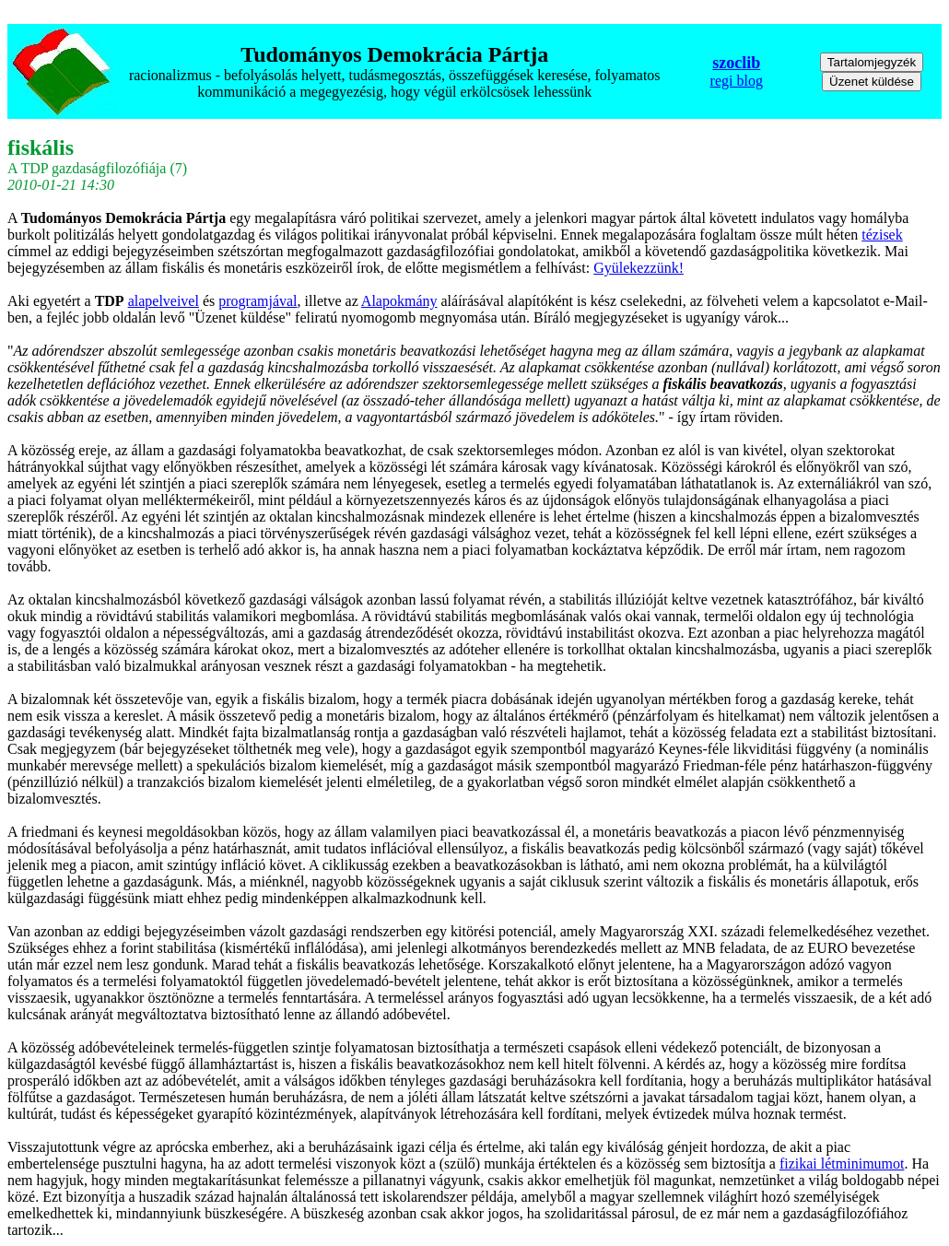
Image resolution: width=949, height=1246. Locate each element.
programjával (257, 301)
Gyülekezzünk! (638, 268)
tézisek (881, 234)
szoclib (736, 62)
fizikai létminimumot (842, 1163)
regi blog (736, 80)
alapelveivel (163, 301)
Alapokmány (399, 301)
